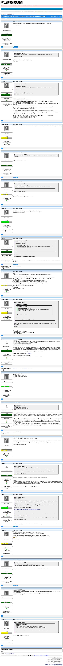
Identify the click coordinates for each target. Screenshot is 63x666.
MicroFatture (30, 655)
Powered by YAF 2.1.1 (48, 664)
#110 (14, 299)
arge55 (3, 494)
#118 (14, 560)
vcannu (3, 436)
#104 (14, 124)
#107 (14, 208)
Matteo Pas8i (4, 124)
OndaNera (16, 655)
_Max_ (3, 339)
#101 (14, 21)
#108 (14, 238)
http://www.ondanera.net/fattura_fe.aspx (21, 515)
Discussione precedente (6, 18)
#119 (14, 589)
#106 (14, 181)
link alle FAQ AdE (29, 353)
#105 (14, 151)
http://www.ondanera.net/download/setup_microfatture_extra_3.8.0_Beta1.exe (27, 509)
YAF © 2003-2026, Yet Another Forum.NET (56, 664)
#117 (14, 530)
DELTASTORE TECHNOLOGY (4, 272)
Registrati (35, 5)
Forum (3, 9)
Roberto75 (4, 50)
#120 (14, 619)
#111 (14, 339)
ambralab (4, 530)
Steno (3, 21)
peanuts (3, 208)
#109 (14, 271)
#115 (14, 463)
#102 (14, 50)
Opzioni (52, 16)
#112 (14, 372)
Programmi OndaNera (23, 655)
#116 (14, 494)
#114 (14, 436)
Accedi (31, 5)
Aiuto (19, 9)
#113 (14, 402)
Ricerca (15, 9)
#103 (14, 81)
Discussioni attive (9, 9)
